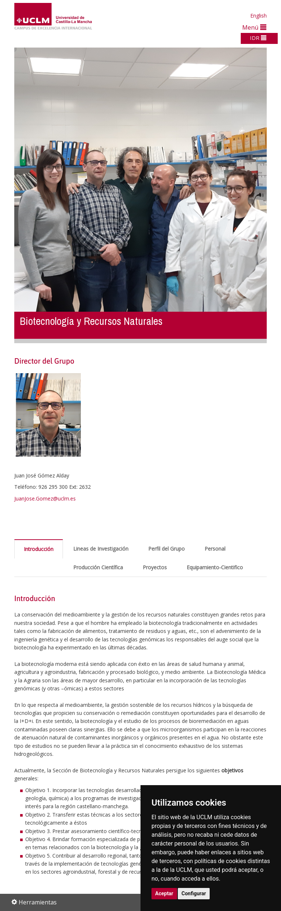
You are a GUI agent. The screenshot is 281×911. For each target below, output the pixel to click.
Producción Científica (98, 567)
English (258, 15)
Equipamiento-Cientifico (215, 567)
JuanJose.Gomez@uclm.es (45, 498)
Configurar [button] (193, 893)
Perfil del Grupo (166, 548)
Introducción (38, 549)
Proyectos (155, 567)
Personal (215, 548)
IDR (258, 37)
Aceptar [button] (164, 893)
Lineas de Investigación (100, 548)
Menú (254, 27)
